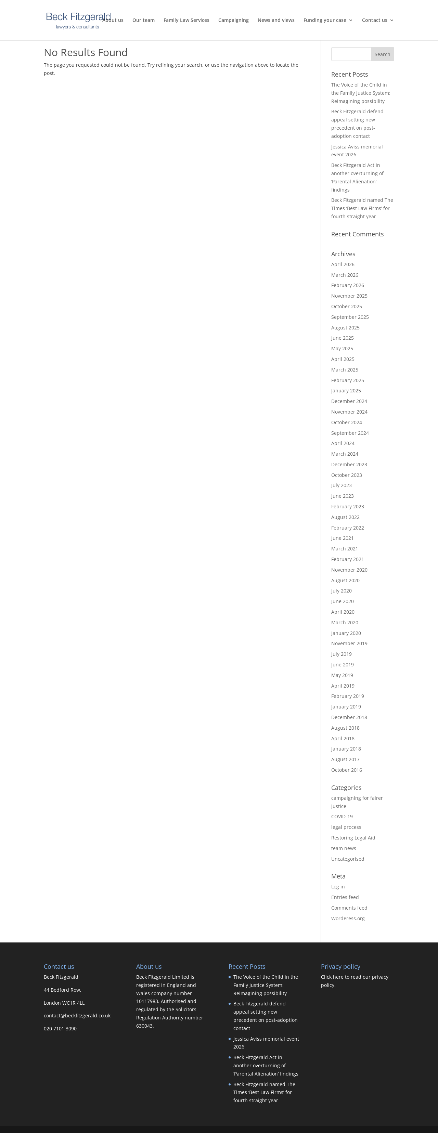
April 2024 (343, 443)
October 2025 (346, 306)
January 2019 (346, 706)
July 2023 (341, 485)
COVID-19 (342, 816)
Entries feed (345, 897)
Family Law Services (186, 20)
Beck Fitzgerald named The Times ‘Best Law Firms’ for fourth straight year (362, 208)
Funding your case (325, 20)
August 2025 (345, 327)
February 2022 (347, 527)
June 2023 (342, 496)
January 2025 (346, 390)
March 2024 (344, 454)
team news (343, 848)
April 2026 (343, 264)
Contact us (374, 20)
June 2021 (342, 538)
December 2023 (349, 464)
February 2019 (347, 696)
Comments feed (349, 907)
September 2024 (350, 433)
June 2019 (342, 664)
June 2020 (342, 601)
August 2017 (345, 759)
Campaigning (233, 20)
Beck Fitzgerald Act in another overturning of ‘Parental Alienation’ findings (265, 1065)
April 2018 (343, 738)
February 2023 (347, 506)
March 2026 (344, 275)
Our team (143, 20)
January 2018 (346, 748)
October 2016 (346, 770)
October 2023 (346, 475)
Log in (338, 886)
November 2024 (349, 411)
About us (113, 20)
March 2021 (344, 548)
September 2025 (350, 317)
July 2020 (341, 590)
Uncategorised (347, 859)
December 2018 (349, 717)
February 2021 (347, 559)
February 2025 (347, 380)
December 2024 (349, 401)
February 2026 (347, 285)
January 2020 (346, 633)
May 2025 (342, 348)
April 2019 (343, 685)
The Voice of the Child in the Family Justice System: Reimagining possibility (360, 92)
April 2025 (343, 359)
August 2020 (345, 580)
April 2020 (343, 612)
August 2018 (345, 728)
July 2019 (341, 654)
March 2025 (344, 369)
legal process (346, 827)
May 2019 (342, 675)
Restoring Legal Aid (353, 837)
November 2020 (349, 569)
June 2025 (342, 338)
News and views (276, 20)
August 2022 (345, 517)
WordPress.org (348, 918)
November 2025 (349, 295)
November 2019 (349, 643)
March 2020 (344, 622)
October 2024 (346, 422)
